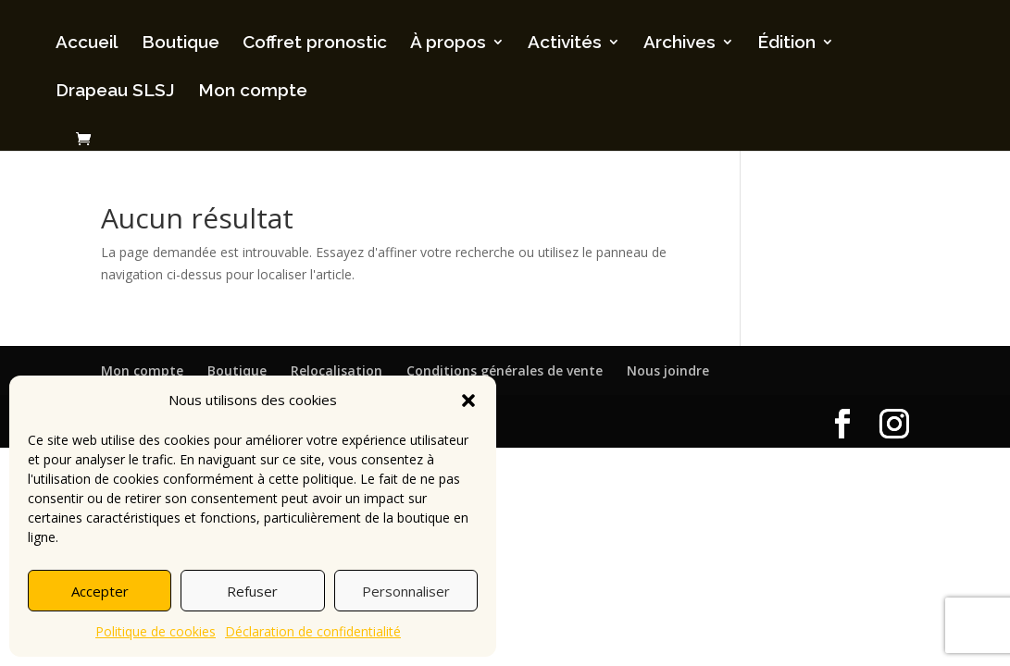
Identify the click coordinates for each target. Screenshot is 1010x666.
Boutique (180, 43)
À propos (448, 43)
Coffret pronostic (315, 43)
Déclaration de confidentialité (313, 631)
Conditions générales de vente (504, 370)
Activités (565, 43)
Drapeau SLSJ (115, 91)
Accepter (100, 591)
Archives (679, 43)
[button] (468, 400)
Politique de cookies (155, 631)
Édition (786, 43)
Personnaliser (406, 591)
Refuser (252, 591)
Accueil (87, 43)
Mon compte (252, 91)
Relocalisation (336, 370)
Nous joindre (668, 370)
